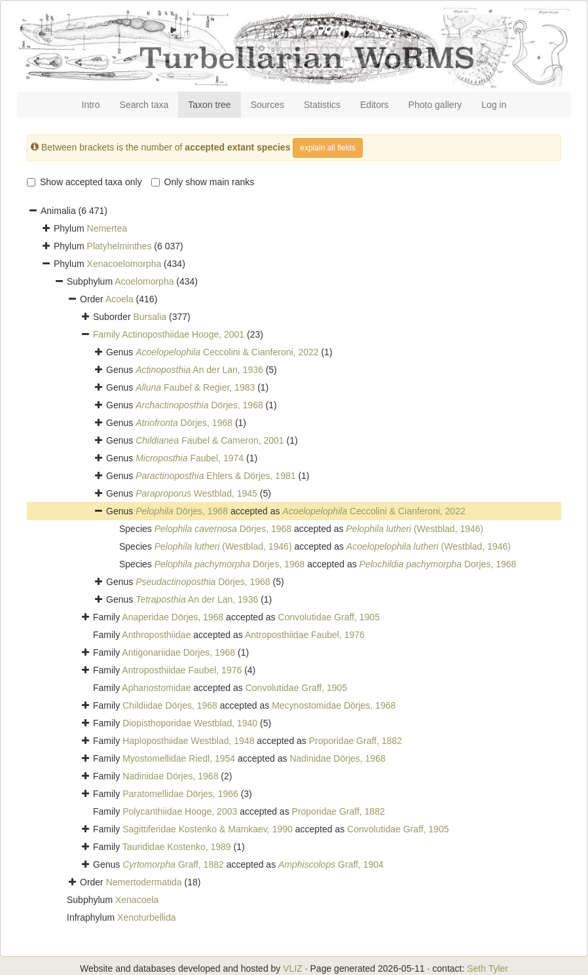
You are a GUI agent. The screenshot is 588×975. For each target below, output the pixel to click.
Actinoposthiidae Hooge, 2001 (183, 334)
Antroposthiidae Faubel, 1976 (305, 634)
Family (107, 334)
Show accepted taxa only (84, 182)
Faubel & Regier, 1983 (195, 387)
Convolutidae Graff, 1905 (329, 617)
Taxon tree (209, 104)
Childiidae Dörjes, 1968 (169, 705)
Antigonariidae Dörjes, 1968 (178, 652)
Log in (493, 104)
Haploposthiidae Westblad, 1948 (188, 741)
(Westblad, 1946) (414, 528)
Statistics (322, 104)
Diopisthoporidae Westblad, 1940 (189, 723)
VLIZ (293, 968)
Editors (374, 104)
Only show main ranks (203, 182)
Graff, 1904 (331, 864)
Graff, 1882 (173, 864)
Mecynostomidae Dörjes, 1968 (333, 705)
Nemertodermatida (144, 882)
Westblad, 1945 (196, 493)
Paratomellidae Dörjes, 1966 (180, 794)
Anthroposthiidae (156, 634)
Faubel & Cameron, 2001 (210, 440)
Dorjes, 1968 (438, 564)
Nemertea (107, 228)
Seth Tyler (487, 968)
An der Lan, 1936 (199, 369)
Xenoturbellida (146, 917)
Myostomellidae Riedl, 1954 (178, 758)
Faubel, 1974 (190, 458)
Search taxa (144, 104)
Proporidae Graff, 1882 (355, 741)
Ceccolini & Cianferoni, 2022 (227, 352)
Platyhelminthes (119, 246)
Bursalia (149, 316)
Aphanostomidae (156, 687)
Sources (267, 104)
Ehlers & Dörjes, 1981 (215, 475)
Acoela (119, 299)
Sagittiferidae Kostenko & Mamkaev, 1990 (207, 829)
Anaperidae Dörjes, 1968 (172, 617)
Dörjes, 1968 (199, 405)
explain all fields (328, 147)
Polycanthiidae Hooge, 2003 (179, 811)
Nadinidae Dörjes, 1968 (337, 758)
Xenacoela (136, 900)
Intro (91, 104)
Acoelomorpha (144, 281)
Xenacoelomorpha (124, 263)
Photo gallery (435, 104)
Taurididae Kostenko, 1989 (176, 847)
